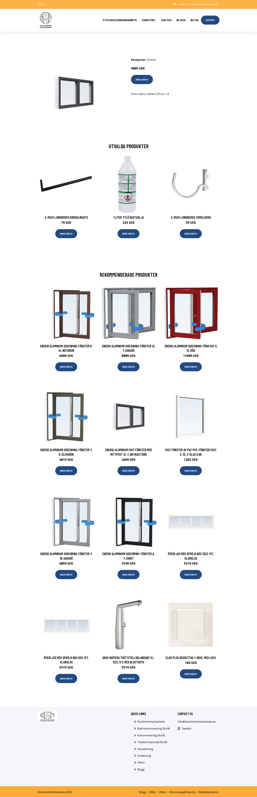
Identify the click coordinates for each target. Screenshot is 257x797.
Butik (194, 17)
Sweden (177, 4)
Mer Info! (142, 74)
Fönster (151, 54)
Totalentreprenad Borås (152, 741)
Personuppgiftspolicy (182, 791)
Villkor (163, 791)
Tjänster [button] (148, 17)
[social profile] (49, 4)
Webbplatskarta (208, 791)
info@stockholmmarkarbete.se (200, 4)
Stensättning (145, 747)
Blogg (181, 17)
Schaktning (144, 754)
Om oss (166, 17)
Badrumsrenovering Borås (153, 727)
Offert (210, 17)
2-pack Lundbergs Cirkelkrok (191, 212)
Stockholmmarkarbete (120, 17)
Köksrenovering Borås (151, 734)
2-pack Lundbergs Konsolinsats (66, 212)
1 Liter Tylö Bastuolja (128, 212)
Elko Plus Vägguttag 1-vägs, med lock (191, 655)
